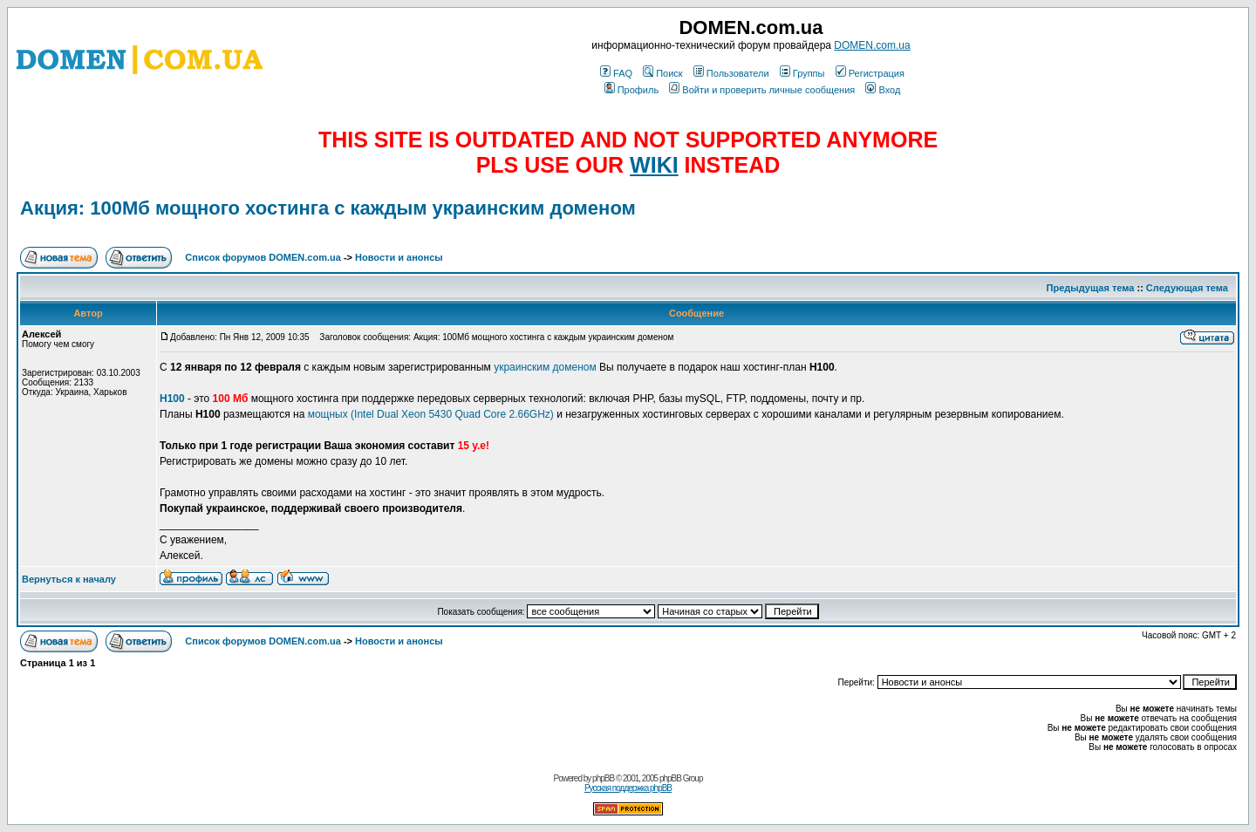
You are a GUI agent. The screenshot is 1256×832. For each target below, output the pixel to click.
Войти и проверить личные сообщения (762, 90)
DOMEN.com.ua (872, 45)
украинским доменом (545, 367)
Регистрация (870, 73)
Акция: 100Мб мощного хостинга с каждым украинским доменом (328, 208)
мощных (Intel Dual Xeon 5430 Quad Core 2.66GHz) (431, 414)
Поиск (662, 73)
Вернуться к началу (69, 579)
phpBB (603, 778)
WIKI (654, 165)
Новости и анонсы (399, 257)
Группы (802, 73)
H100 (172, 398)
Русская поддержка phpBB (628, 788)
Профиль (631, 90)
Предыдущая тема (1091, 288)
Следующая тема (1187, 288)
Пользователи (731, 73)
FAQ (616, 73)
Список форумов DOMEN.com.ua (263, 257)
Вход (882, 90)
